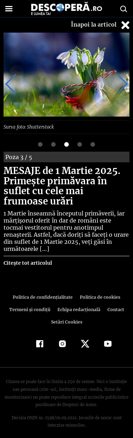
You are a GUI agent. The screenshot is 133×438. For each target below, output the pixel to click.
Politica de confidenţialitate (44, 289)
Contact (114, 302)
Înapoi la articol (101, 25)
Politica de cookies (99, 289)
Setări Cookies (67, 314)
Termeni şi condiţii (30, 302)
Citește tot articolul (27, 255)
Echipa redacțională (78, 302)
